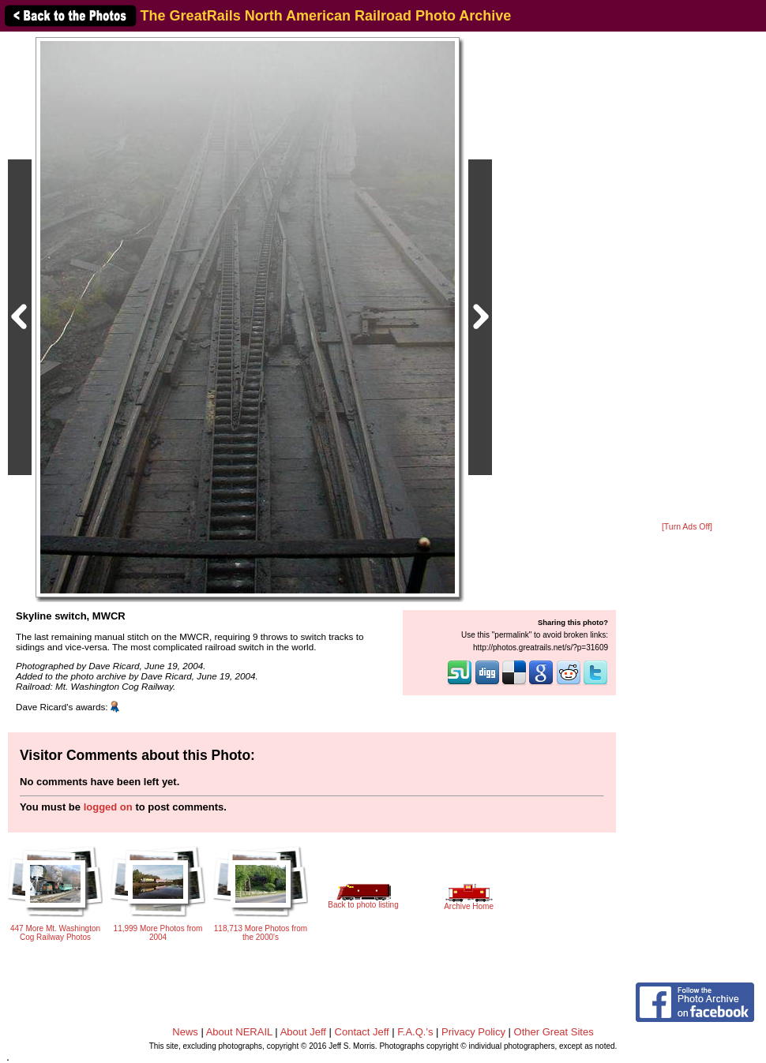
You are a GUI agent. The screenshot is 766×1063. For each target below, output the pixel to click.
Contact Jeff (362, 1032)
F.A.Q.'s (415, 1032)
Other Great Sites (554, 1032)
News (185, 1032)
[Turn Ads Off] (687, 526)
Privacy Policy (473, 1032)
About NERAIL (239, 1032)
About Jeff (303, 1032)
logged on (108, 807)
